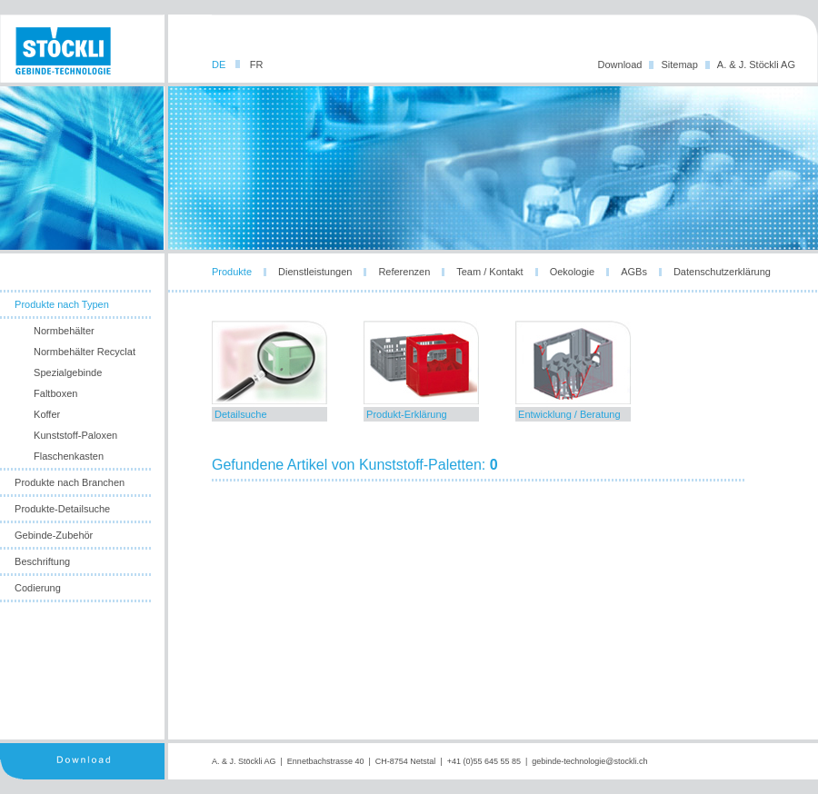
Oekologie (572, 271)
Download (620, 64)
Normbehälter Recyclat (84, 351)
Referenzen (404, 271)
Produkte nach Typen (62, 304)
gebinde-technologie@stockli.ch (589, 761)
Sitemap (679, 64)
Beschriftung (42, 561)
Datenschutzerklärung (722, 271)
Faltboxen (55, 393)
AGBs (634, 271)
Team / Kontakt (489, 271)
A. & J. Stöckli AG (756, 64)
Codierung (38, 587)
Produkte (232, 271)
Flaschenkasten (69, 456)
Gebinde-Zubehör (54, 535)
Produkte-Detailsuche (62, 508)
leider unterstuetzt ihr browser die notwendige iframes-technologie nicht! (493, 523)
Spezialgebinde (68, 372)
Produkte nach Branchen (70, 482)
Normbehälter (64, 330)
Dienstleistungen (315, 271)
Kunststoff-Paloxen (75, 435)
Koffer (47, 414)
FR (257, 64)
